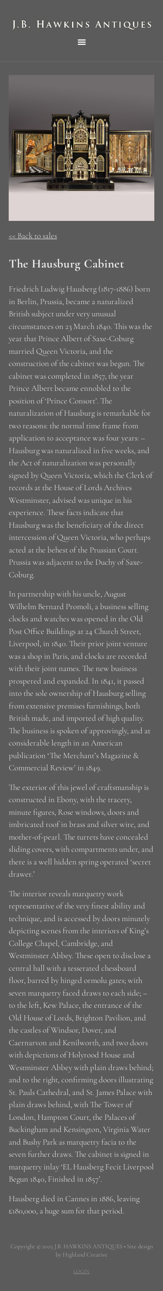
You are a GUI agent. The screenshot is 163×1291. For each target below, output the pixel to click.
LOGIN (81, 1271)
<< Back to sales (33, 235)
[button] (81, 41)
